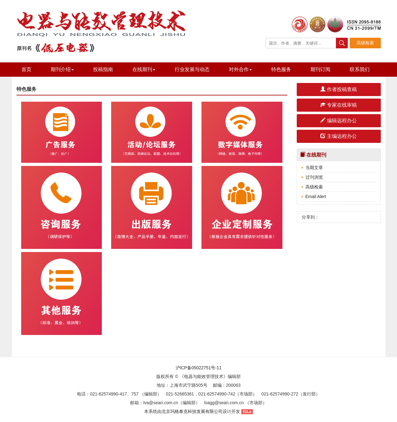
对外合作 (240, 69)
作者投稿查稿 (338, 89)
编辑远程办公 (338, 120)
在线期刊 (143, 69)
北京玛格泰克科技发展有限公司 (192, 411)
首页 (26, 69)
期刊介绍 (62, 69)
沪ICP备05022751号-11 (199, 367)
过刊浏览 (314, 177)
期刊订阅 (320, 69)
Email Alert (315, 196)
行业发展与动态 (192, 69)
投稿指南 (103, 69)
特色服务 (281, 69)
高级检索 (314, 186)
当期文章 (314, 167)
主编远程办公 (338, 136)
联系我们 (360, 69)
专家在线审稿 (338, 105)
